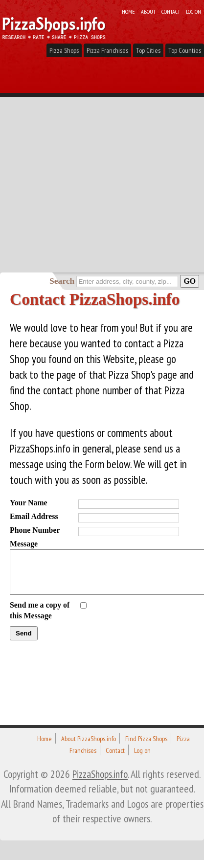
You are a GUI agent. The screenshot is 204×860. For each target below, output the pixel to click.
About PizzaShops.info (88, 738)
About (148, 11)
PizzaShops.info (100, 774)
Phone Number (35, 530)
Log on (193, 11)
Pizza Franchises (107, 50)
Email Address (34, 516)
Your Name (28, 502)
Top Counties (184, 50)
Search (61, 281)
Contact (170, 11)
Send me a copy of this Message (39, 610)
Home (128, 11)
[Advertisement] (102, 166)
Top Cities (148, 50)
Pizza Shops (64, 50)
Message (24, 544)
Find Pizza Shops (146, 738)
